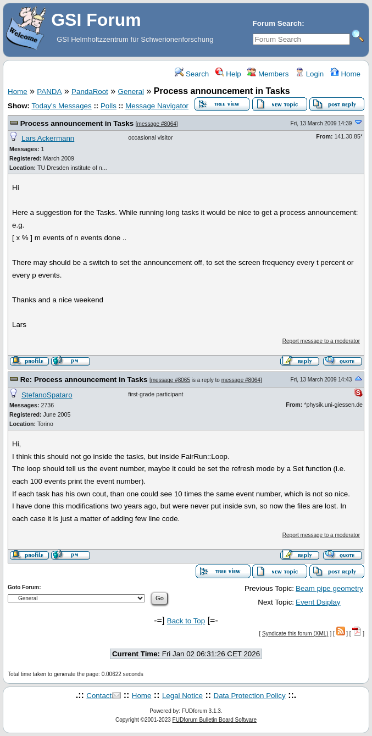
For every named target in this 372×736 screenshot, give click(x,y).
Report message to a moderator (321, 341)
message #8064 (156, 124)
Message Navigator (156, 106)
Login (309, 74)
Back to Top (186, 621)
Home (345, 74)
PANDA (49, 91)
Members (267, 74)
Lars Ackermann (47, 138)
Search (192, 74)
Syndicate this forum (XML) (295, 633)
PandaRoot (89, 91)
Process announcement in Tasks (77, 123)
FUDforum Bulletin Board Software (215, 720)
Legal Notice (182, 695)
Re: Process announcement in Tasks (84, 379)
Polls (108, 106)
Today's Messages (61, 106)
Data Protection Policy (250, 695)
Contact (99, 695)
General (131, 91)
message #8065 (170, 380)
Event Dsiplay (318, 602)
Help (228, 74)
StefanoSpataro (47, 395)
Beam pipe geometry (329, 588)
